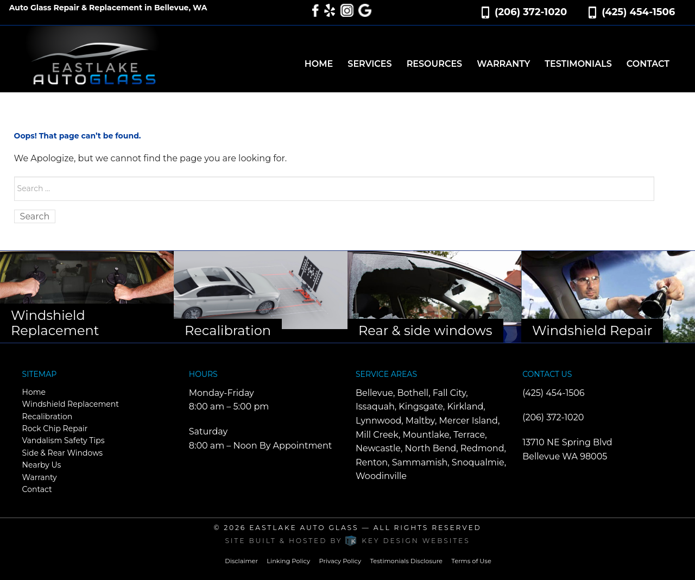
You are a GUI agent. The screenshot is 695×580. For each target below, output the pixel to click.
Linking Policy (288, 561)
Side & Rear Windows (62, 453)
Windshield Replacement (70, 404)
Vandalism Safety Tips (63, 440)
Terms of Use (471, 561)
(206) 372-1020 (531, 12)
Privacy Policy (340, 561)
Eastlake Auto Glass (303, 528)
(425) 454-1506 (638, 12)
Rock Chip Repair (55, 428)
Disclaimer (241, 561)
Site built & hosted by (347, 541)
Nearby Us (41, 465)
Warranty (503, 64)
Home (319, 64)
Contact (648, 64)
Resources (435, 64)
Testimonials (578, 64)
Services (369, 64)
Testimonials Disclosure (406, 561)
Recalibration (47, 416)
